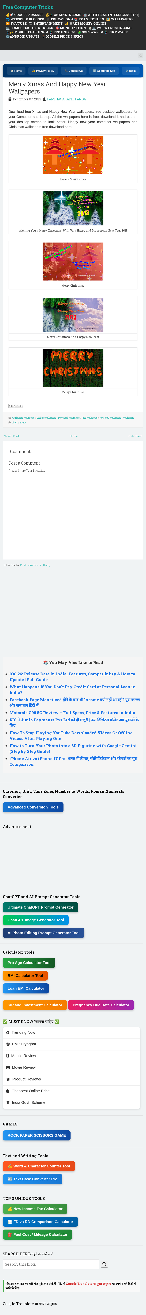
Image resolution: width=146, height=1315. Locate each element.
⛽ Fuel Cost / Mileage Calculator (37, 1234)
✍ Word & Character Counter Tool (39, 1166)
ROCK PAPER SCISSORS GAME (37, 1135)
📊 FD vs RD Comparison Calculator (40, 1222)
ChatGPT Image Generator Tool (36, 920)
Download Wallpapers (69, 417)
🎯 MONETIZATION (70, 28)
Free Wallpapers (90, 417)
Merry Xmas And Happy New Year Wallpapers (57, 87)
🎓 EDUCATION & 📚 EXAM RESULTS (75, 19)
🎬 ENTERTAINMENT (46, 23)
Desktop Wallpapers (46, 417)
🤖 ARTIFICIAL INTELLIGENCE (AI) (111, 15)
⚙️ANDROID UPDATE (22, 36)
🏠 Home (16, 70)
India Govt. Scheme (25, 1102)
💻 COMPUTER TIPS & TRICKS (29, 28)
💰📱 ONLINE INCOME (63, 15)
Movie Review (21, 1067)
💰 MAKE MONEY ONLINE (85, 23)
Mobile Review (21, 1056)
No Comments (19, 422)
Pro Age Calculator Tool (29, 963)
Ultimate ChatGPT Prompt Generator (41, 907)
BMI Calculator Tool (25, 976)
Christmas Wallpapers (23, 417)
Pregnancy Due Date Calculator (101, 1005)
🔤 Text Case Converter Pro (33, 1179)
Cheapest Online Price (28, 1091)
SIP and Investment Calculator (35, 1005)
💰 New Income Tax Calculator (35, 1209)
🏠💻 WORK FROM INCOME (110, 28)
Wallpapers (128, 417)
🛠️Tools (130, 70)
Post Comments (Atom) (35, 565)
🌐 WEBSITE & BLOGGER (25, 19)
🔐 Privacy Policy (43, 70)
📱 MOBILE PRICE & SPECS (62, 36)
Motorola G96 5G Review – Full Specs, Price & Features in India (72, 712)
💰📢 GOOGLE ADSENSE (24, 15)
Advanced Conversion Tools (33, 807)
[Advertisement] (73, 611)
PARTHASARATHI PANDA (66, 99)
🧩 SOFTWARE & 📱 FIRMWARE (102, 32)
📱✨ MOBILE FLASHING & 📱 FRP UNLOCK (40, 32)
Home (74, 436)
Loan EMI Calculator (26, 988)
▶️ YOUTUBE (16, 23)
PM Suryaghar (21, 1044)
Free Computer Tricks (28, 7)
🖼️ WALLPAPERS (119, 19)
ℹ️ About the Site (104, 70)
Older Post (135, 436)
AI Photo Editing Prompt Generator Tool (44, 933)
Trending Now (20, 1032)
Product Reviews (23, 1079)
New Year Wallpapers (110, 417)
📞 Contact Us (74, 70)
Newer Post (11, 436)
